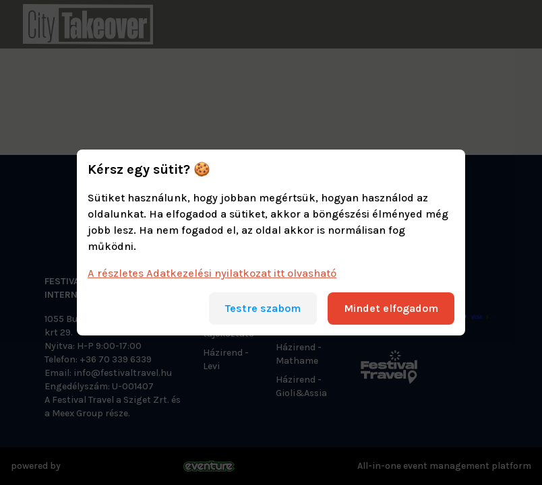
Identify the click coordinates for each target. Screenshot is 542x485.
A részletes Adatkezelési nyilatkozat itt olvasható (212, 273)
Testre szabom (263, 308)
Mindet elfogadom (391, 308)
